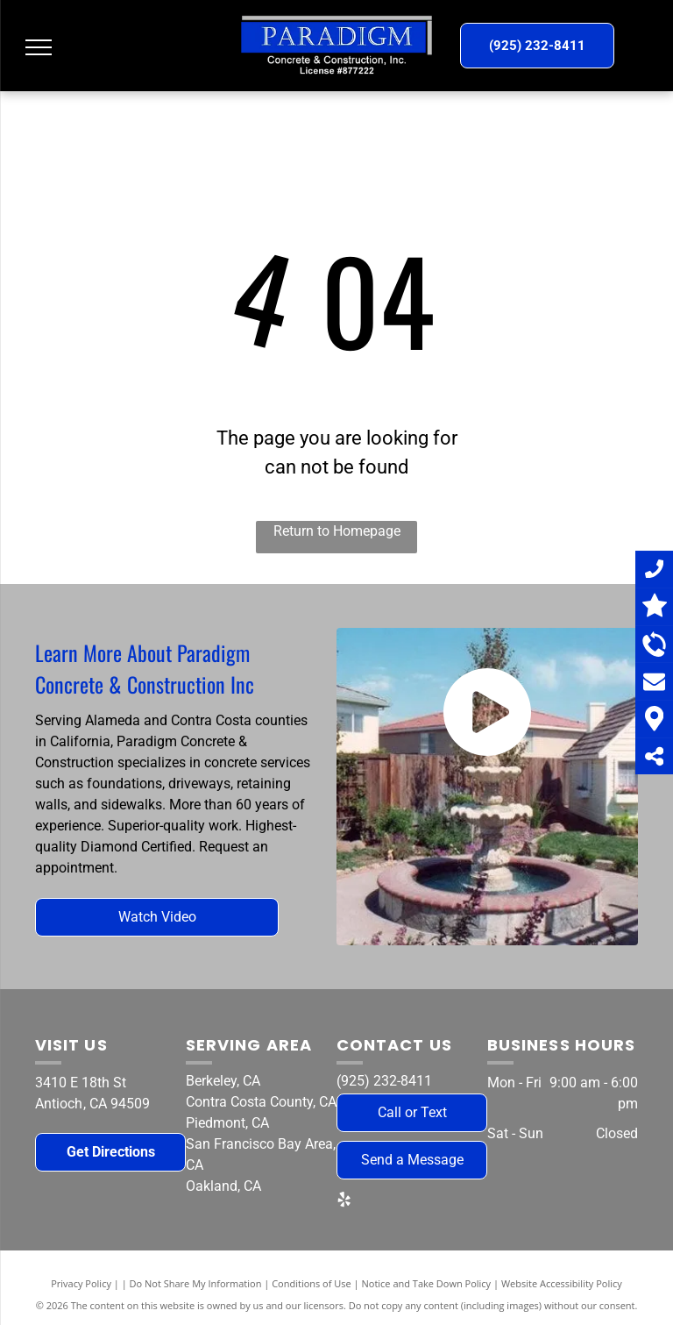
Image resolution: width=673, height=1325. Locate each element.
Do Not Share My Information (196, 1283)
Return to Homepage (336, 531)
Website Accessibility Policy (561, 1283)
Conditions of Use (311, 1283)
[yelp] (343, 1201)
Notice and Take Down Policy (427, 1283)
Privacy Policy (81, 1283)
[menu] (38, 47)
